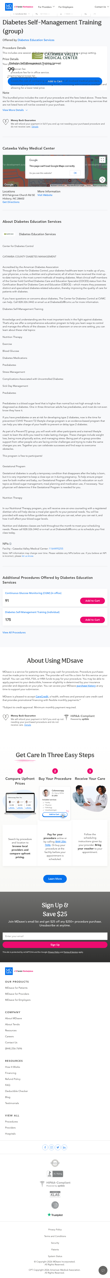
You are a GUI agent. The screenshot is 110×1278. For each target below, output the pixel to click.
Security (55, 1242)
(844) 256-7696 (13, 1048)
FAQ (7, 1085)
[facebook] (45, 1147)
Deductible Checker (16, 1091)
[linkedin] (64, 1147)
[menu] (61, 7)
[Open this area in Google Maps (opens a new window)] (9, 185)
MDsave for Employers (18, 1000)
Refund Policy (13, 1079)
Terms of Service (71, 952)
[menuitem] (46, 7)
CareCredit (42, 696)
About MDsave (13, 1018)
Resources (11, 1030)
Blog (7, 1097)
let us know (27, 556)
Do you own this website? (41, 173)
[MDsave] (19, 7)
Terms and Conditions (55, 1236)
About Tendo (12, 1024)
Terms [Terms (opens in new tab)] (88, 185)
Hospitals (10, 1133)
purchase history (86, 685)
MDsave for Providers (17, 993)
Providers (10, 1127)
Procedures (11, 1121)
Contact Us (11, 1042)
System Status (55, 1256)
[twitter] (58, 1147)
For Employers (65, 7)
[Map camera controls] (102, 180)
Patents (55, 1249)
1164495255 (56, 548)
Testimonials (12, 1103)
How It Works (12, 1067)
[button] (16, 110)
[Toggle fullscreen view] (102, 160)
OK (75, 173)
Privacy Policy (54, 952)
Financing (10, 1073)
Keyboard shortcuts (58, 185)
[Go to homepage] (19, 971)
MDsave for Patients (16, 987)
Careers (9, 1036)
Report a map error (99, 185)
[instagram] (51, 1147)
